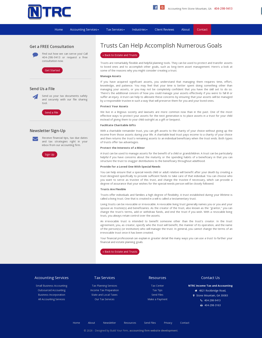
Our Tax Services (104, 299)
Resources (130, 322)
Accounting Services (84, 29)
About (185, 29)
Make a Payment (157, 299)
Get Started (52, 70)
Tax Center (157, 285)
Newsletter (109, 322)
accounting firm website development (153, 330)
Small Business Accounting (51, 285)
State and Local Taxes (104, 294)
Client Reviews (164, 29)
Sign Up (49, 154)
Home (59, 29)
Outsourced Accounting (51, 290)
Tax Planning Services (104, 285)
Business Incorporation (51, 294)
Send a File (51, 112)
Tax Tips (157, 290)
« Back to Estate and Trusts (119, 55)
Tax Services (115, 29)
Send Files (157, 294)
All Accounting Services (51, 299)
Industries (140, 29)
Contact (202, 29)
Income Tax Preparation (104, 290)
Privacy (168, 322)
